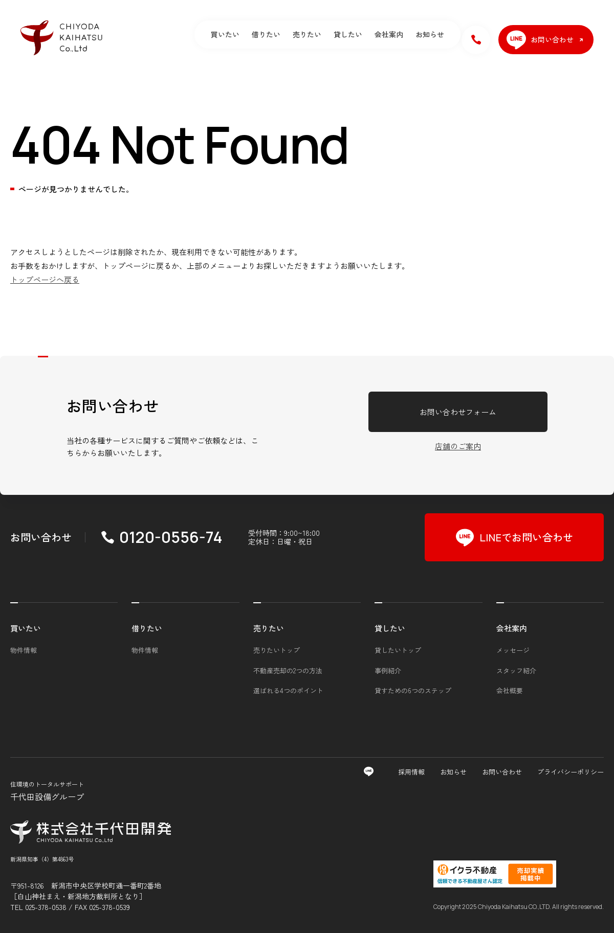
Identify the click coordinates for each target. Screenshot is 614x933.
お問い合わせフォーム (458, 411)
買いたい (225, 34)
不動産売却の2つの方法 (287, 670)
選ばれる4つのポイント (288, 690)
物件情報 (23, 650)
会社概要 (509, 690)
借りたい (266, 34)
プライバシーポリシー (570, 772)
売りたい (307, 34)
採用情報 (411, 772)
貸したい (348, 34)
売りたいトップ (276, 650)
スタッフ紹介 (516, 670)
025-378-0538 (46, 907)
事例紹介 (388, 670)
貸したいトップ (398, 650)
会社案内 (389, 34)
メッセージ (513, 650)
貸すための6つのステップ (413, 690)
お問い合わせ (502, 772)
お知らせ (429, 34)
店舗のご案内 (458, 446)
